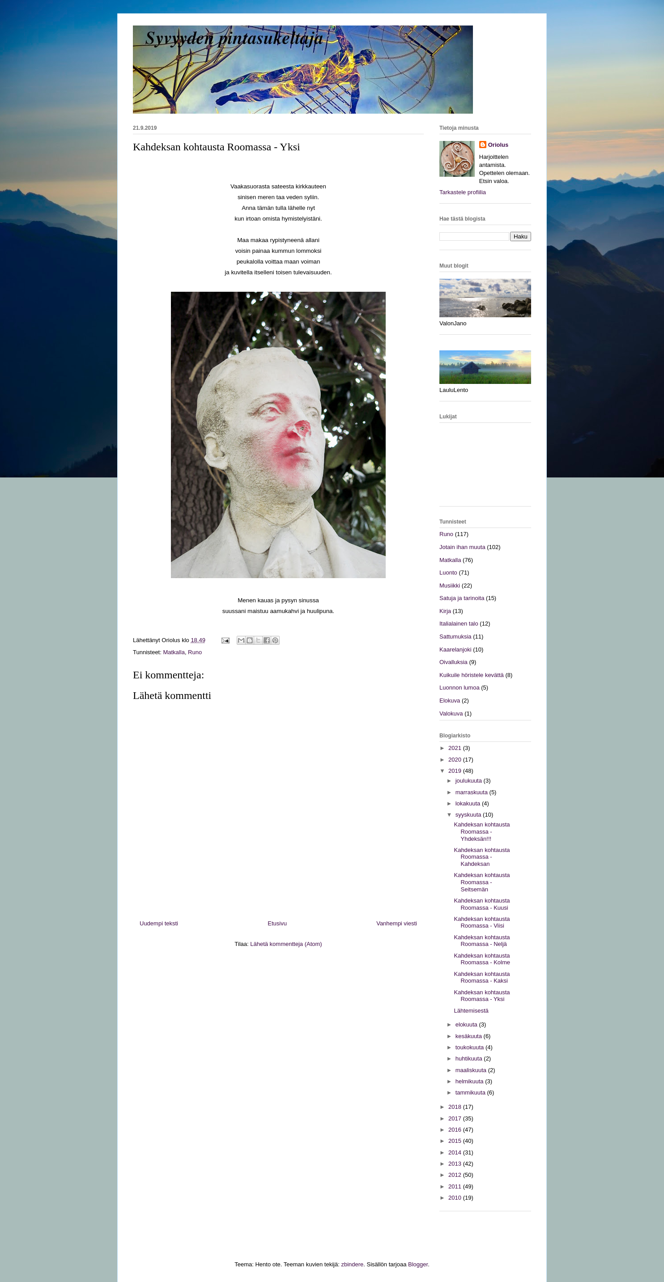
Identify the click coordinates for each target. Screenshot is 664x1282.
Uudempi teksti (159, 923)
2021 (455, 748)
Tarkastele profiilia (462, 192)
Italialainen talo (458, 623)
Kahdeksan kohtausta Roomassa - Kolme (482, 959)
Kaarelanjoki (455, 649)
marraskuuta (472, 792)
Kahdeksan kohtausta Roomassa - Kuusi (482, 904)
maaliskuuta (471, 1070)
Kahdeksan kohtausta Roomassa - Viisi (482, 922)
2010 (455, 1197)
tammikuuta (471, 1092)
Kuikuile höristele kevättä (471, 675)
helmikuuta (470, 1081)
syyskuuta (469, 814)
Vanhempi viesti (396, 923)
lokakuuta (468, 803)
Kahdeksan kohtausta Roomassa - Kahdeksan (482, 857)
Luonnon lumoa (459, 687)
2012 (455, 1174)
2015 (455, 1140)
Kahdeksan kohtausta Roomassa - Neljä (482, 941)
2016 (455, 1129)
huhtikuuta (469, 1058)
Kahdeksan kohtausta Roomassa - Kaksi (482, 977)
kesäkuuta (469, 1036)
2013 (455, 1163)
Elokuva (449, 700)
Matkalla (173, 652)
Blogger (418, 1264)
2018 (455, 1106)
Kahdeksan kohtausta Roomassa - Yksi (482, 996)
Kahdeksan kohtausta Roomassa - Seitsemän (482, 882)
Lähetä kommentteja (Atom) (286, 944)
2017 (455, 1118)
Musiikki (449, 585)
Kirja (445, 611)
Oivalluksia (453, 662)
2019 (455, 770)
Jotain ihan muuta (462, 547)
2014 (455, 1152)
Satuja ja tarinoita (461, 598)
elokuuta (467, 1024)
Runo (195, 652)
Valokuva (451, 713)
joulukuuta (469, 780)
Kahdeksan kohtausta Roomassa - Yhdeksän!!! (482, 831)
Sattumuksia (455, 636)
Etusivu (277, 923)
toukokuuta (470, 1047)
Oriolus (498, 144)
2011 (455, 1186)
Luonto (448, 572)
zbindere (352, 1264)
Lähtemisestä (471, 1010)
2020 (455, 759)
